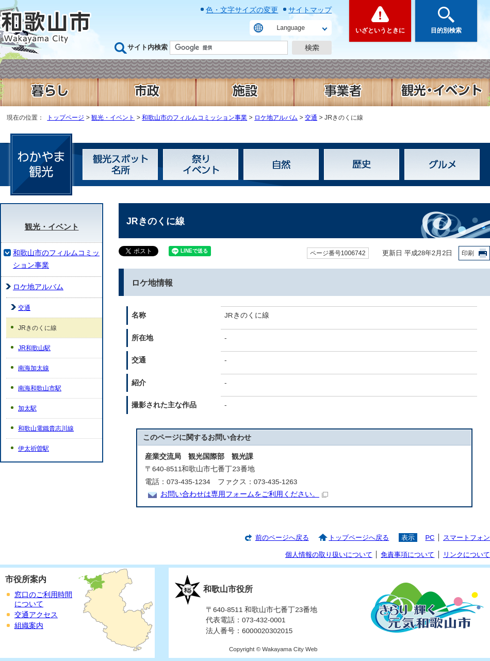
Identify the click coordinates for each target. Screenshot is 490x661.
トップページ (65, 117)
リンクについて (466, 554)
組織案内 (28, 626)
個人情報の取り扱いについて (328, 554)
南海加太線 (33, 368)
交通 (311, 117)
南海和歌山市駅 (39, 388)
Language (291, 27)
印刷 (468, 253)
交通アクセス (36, 615)
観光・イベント (113, 117)
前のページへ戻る (282, 537)
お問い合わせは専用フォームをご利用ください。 (244, 494)
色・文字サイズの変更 (242, 10)
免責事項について (407, 554)
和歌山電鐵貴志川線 (46, 428)
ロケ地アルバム (276, 117)
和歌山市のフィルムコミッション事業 (194, 117)
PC (429, 537)
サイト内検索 (147, 47)
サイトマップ (310, 10)
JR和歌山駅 (34, 348)
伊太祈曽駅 (33, 448)
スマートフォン (466, 537)
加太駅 (27, 408)
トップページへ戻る (359, 537)
